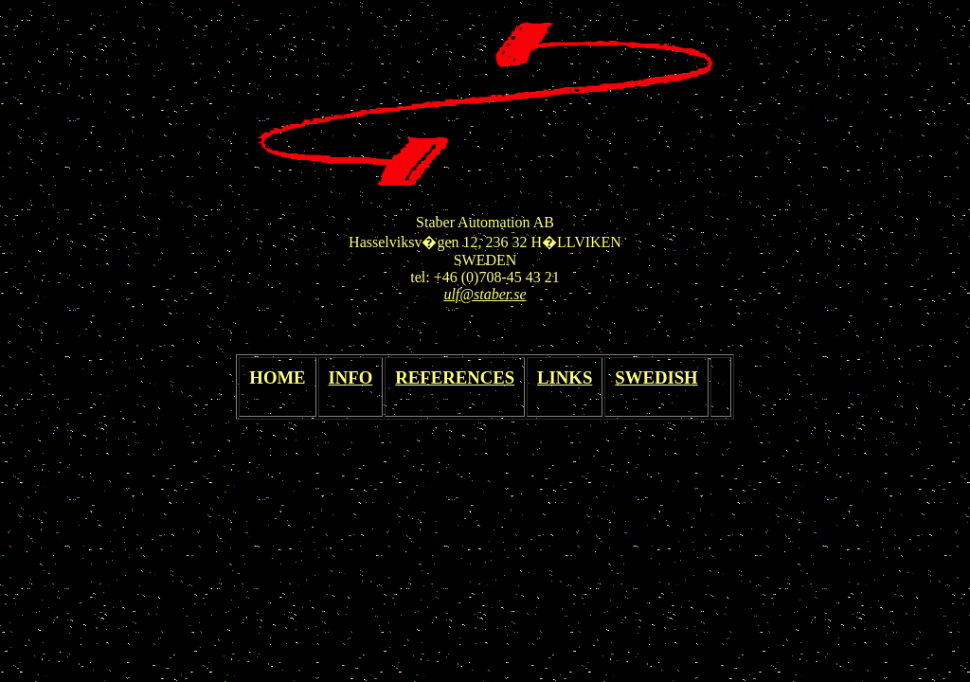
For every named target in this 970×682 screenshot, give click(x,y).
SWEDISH (656, 377)
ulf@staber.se (484, 294)
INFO (351, 377)
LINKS (564, 377)
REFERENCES (454, 377)
